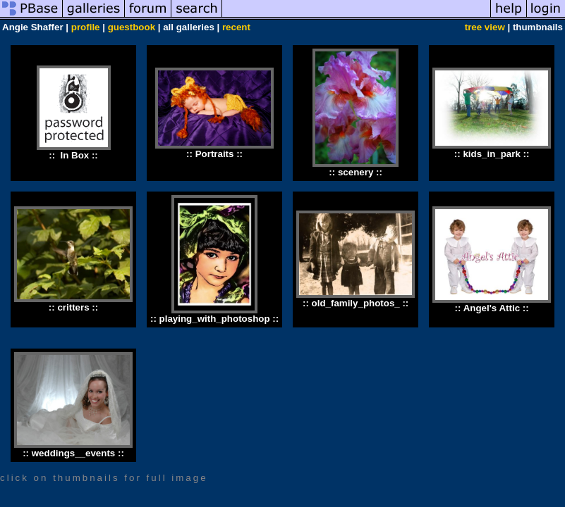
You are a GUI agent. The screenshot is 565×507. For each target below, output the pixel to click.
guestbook (131, 27)
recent (236, 27)
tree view (485, 27)
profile (85, 27)
